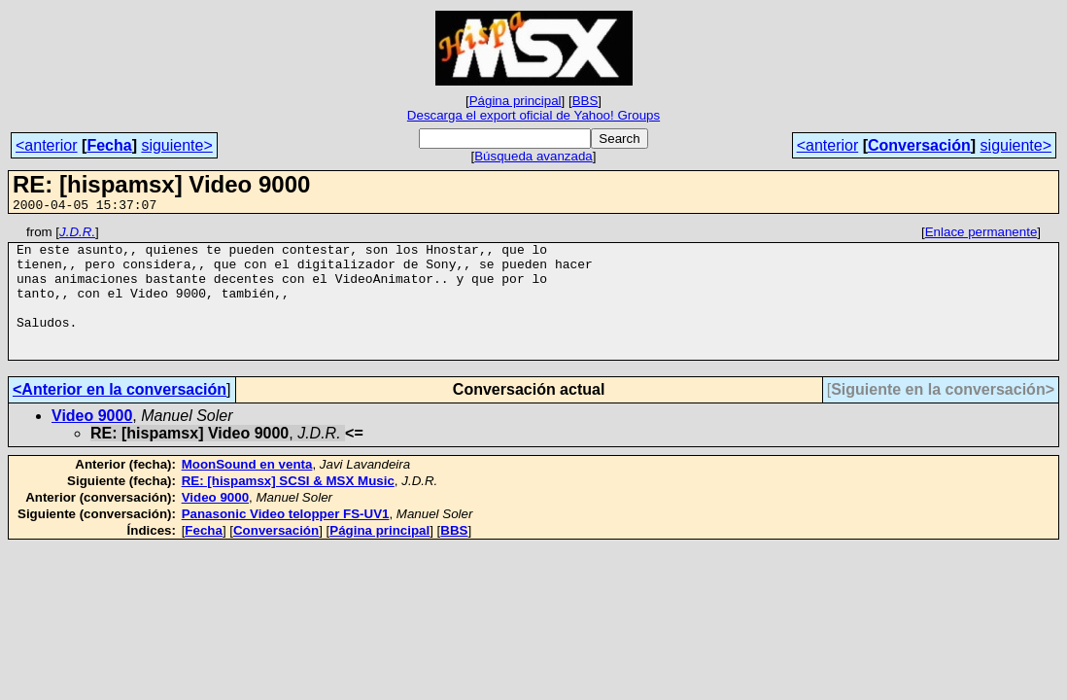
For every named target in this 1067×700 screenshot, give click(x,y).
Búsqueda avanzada (533, 156)
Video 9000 (92, 442)
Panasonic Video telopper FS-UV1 (286, 540)
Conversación (919, 145)
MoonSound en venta (247, 490)
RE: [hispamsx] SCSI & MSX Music (288, 507)
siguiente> (176, 145)
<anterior (47, 145)
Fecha (108, 145)
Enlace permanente (981, 235)
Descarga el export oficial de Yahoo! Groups (533, 115)
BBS (585, 100)
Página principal (515, 100)
